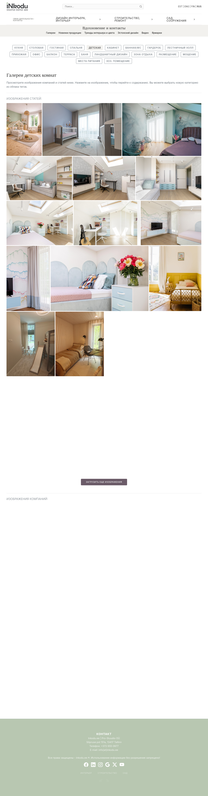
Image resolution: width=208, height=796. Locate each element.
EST (180, 6)
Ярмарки (157, 32)
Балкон (52, 54)
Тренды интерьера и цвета (99, 32)
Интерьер (86, 773)
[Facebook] (86, 764)
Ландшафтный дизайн (110, 54)
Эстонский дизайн (128, 32)
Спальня (76, 47)
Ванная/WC (133, 47)
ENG (186, 6)
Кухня (18, 47)
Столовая (36, 47)
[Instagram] (100, 764)
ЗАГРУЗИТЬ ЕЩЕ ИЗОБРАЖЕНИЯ (104, 482)
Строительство (107, 773)
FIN (193, 6)
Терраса (69, 54)
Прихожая (19, 54)
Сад (125, 773)
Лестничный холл (180, 47)
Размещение (168, 54)
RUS (199, 6)
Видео (145, 32)
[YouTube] (122, 764)
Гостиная (57, 47)
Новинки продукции (70, 32)
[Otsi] (141, 6)
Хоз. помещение (118, 61)
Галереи (50, 32)
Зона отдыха (143, 54)
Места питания (89, 61)
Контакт (103, 734)
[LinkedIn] (93, 764)
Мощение (189, 54)
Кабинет (113, 47)
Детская (95, 47)
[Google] (107, 764)
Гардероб (154, 47)
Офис (36, 54)
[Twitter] (114, 764)
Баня (84, 54)
